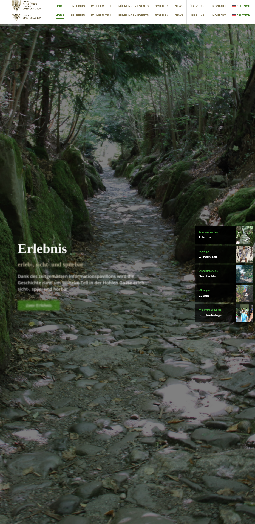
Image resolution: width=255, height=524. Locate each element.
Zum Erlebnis (39, 308)
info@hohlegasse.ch (237, 3)
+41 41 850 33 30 (208, 3)
